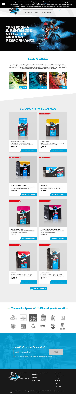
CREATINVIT (43, 185)
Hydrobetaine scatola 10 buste (50, 229)
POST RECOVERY (45, 273)
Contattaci (36, 380)
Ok (3, 4)
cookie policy (46, 3)
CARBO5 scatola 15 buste (18, 185)
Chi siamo (58, 373)
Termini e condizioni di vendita (39, 373)
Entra (57, 383)
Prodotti (23, 373)
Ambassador (59, 376)
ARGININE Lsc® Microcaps (18, 142)
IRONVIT (13, 273)
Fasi (21, 376)
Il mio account (58, 379)
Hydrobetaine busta (17, 229)
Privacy (35, 377)
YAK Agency (61, 391)
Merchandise (24, 379)
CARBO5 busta (44, 142)
